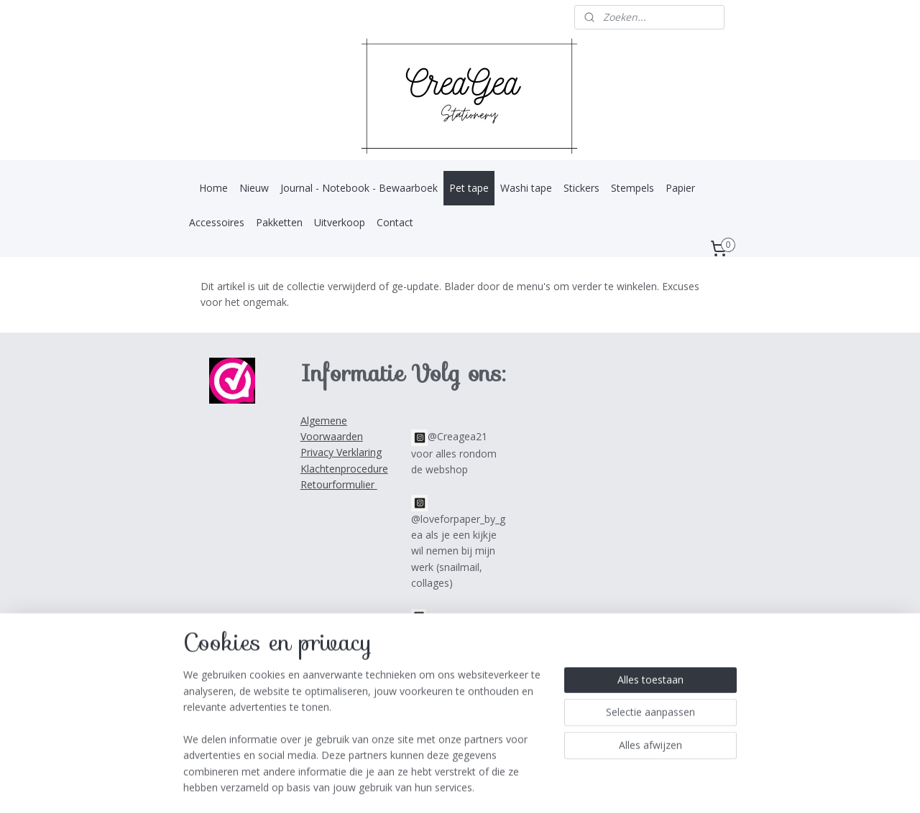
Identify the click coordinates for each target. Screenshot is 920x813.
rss (425, 786)
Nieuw (254, 188)
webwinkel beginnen (481, 786)
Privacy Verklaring (341, 452)
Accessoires (216, 222)
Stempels (632, 188)
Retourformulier (338, 484)
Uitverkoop (339, 222)
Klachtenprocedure (344, 468)
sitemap (395, 786)
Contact (395, 222)
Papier (680, 188)
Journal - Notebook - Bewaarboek (359, 188)
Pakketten (279, 222)
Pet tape (469, 188)
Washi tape (526, 188)
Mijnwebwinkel (606, 786)
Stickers (581, 188)
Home (213, 188)
